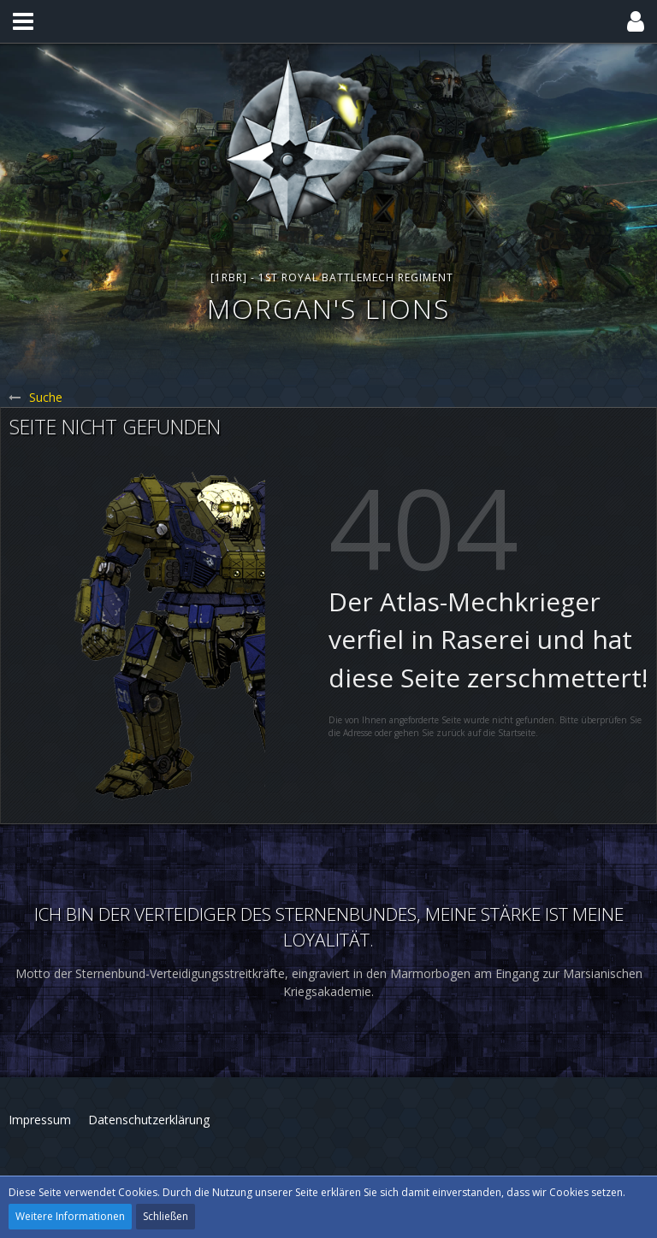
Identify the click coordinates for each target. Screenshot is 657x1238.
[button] (23, 21)
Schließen (165, 1216)
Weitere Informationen (70, 1216)
